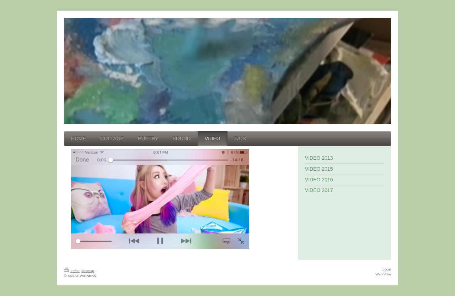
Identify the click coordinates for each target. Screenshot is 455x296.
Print (72, 271)
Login (386, 269)
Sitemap (87, 271)
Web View (383, 274)
